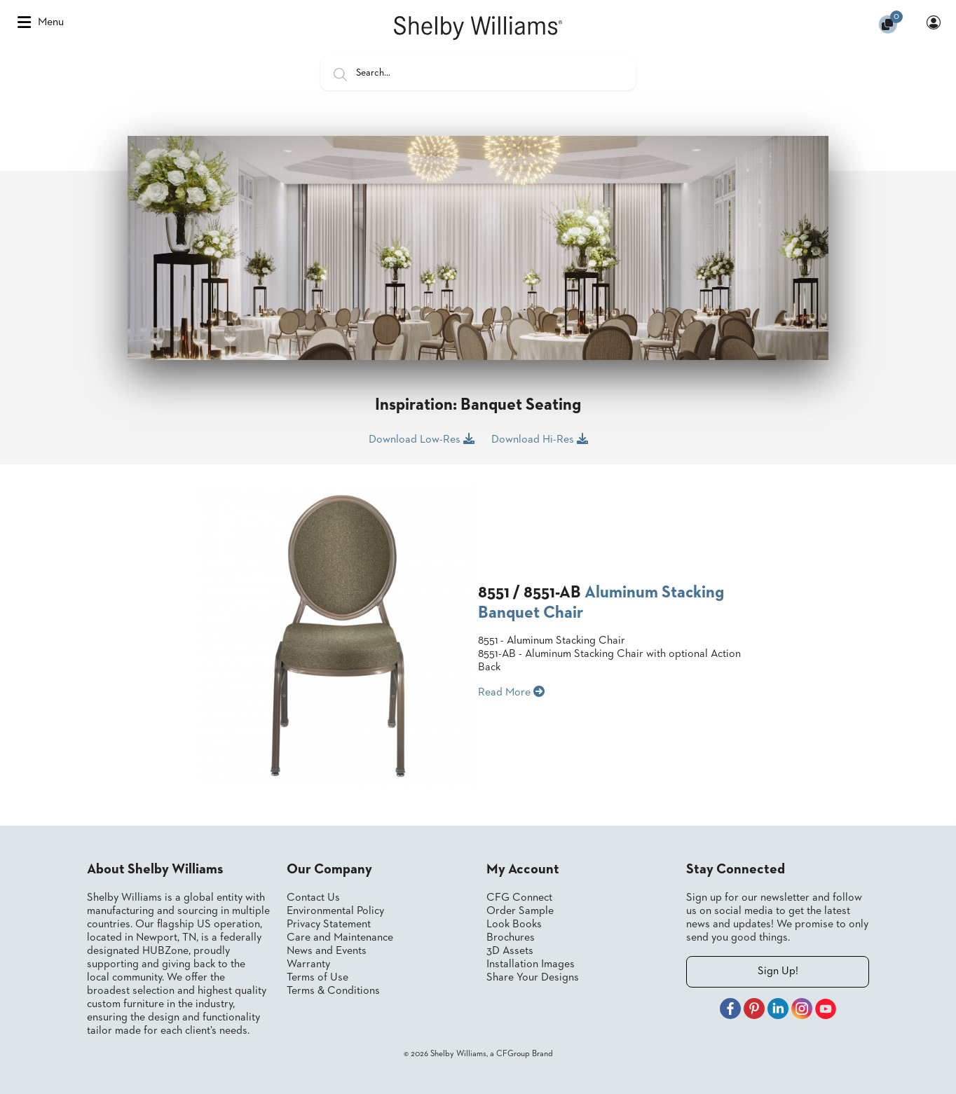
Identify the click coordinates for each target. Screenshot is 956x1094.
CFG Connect (519, 897)
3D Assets (509, 951)
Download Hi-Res (539, 439)
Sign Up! (778, 971)
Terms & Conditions (333, 991)
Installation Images (530, 964)
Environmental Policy (335, 911)
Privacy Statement (329, 924)
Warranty (308, 964)
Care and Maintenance (340, 937)
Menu (41, 22)
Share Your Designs (532, 977)
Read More (511, 692)
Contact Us (313, 897)
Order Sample (520, 911)
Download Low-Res (421, 439)
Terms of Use (317, 977)
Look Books (514, 924)
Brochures (510, 937)
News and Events (327, 951)
